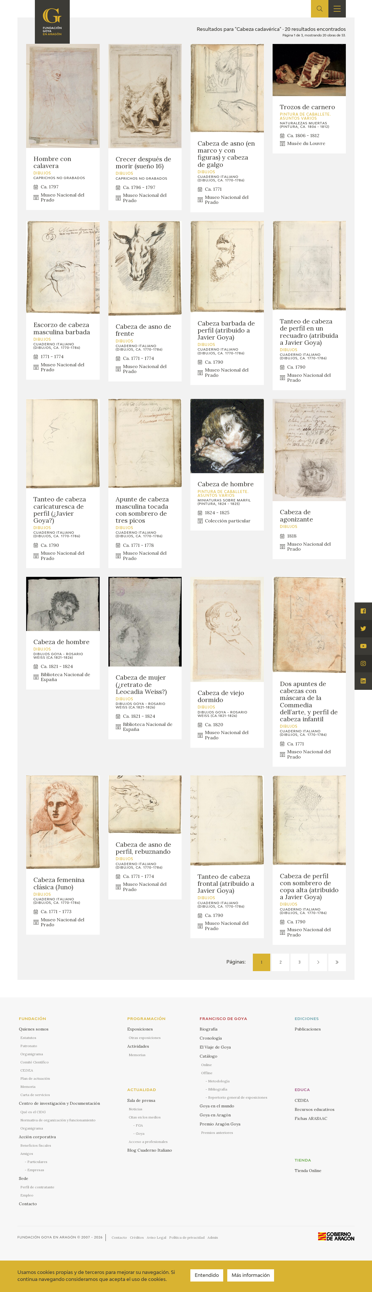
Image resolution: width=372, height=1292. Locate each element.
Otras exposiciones (145, 1037)
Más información (251, 1275)
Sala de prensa (141, 1100)
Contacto (28, 1203)
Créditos (137, 1237)
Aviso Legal (156, 1237)
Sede (23, 1178)
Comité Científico (34, 1062)
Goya (140, 1133)
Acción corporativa (37, 1136)
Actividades (138, 1046)
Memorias (137, 1055)
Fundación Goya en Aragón (46, 1237)
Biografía (208, 1029)
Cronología (211, 1038)
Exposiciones (140, 1029)
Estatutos (28, 1037)
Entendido (207, 1275)
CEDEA (26, 1070)
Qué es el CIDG (33, 1112)
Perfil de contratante (37, 1187)
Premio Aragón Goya (220, 1124)
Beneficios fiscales (35, 1145)
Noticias (135, 1109)
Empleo (26, 1195)
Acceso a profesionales (148, 1141)
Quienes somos (34, 1029)
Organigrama (31, 1054)
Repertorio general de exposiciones (237, 1097)
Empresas (35, 1170)
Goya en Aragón (215, 1115)
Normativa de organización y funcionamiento (58, 1120)
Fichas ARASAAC (311, 1118)
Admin (213, 1237)
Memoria (27, 1086)
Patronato (28, 1046)
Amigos (26, 1153)
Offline (206, 1073)
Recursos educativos (315, 1109)
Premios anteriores (217, 1132)
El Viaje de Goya (215, 1047)
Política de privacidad (187, 1237)
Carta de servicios (35, 1095)
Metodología (219, 1081)
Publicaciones (308, 1029)
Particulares (37, 1162)
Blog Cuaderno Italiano (149, 1150)
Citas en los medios (145, 1117)
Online (206, 1065)
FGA (139, 1125)
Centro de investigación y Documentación (59, 1103)
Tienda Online (308, 1170)
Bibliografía (217, 1089)
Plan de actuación (35, 1078)
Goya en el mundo (217, 1106)
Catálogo (208, 1056)
